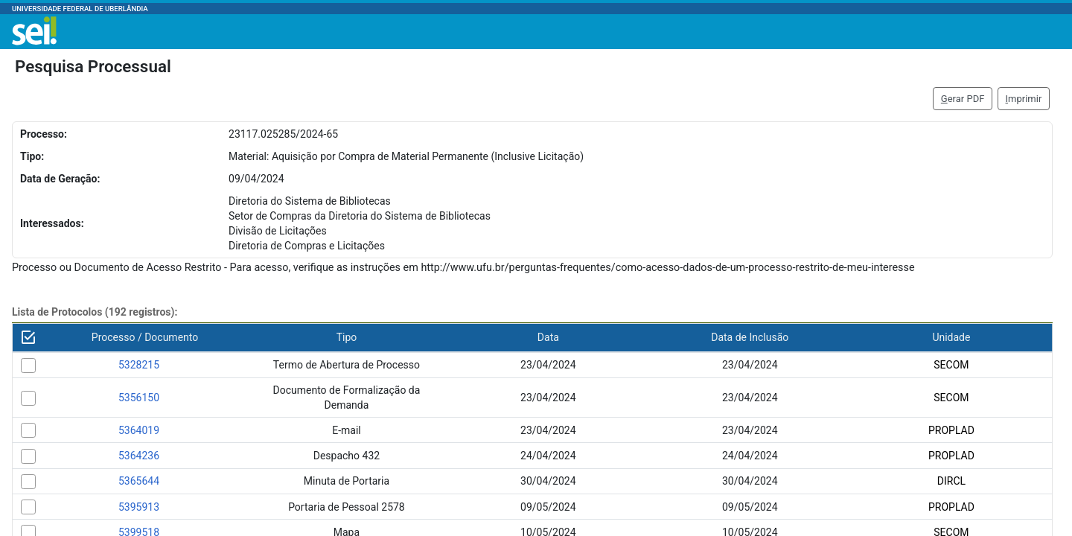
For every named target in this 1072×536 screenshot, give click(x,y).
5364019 (138, 430)
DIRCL (951, 481)
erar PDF (963, 98)
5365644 (138, 481)
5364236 (138, 456)
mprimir (1024, 98)
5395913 (138, 507)
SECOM (951, 365)
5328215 (138, 365)
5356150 (138, 397)
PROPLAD (951, 430)
